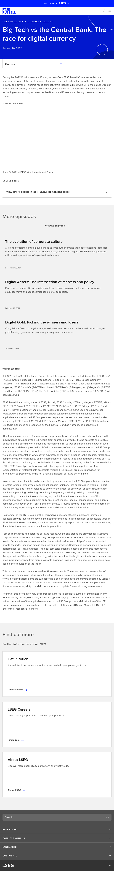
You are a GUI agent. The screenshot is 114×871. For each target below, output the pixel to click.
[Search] (104, 11)
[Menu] (110, 11)
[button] (57, 829)
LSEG (64, 3)
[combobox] (53, 817)
